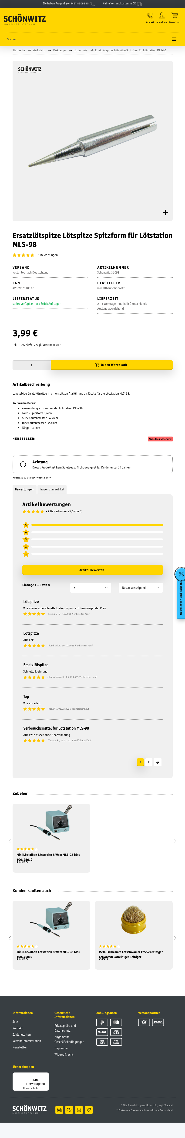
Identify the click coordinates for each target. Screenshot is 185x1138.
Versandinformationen (27, 1056)
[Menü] (46, 1090)
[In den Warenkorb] (112, 369)
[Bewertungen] (93, 258)
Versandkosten (52, 348)
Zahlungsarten (22, 1050)
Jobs (15, 1037)
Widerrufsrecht (63, 1070)
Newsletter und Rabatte (180, 602)
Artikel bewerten (91, 574)
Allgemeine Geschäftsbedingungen (69, 1054)
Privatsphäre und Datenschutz (65, 1043)
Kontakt (18, 1043)
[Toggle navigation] (174, 43)
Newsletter (20, 1062)
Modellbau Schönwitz (160, 442)
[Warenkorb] (174, 21)
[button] (148, 21)
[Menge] (32, 369)
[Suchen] (86, 43)
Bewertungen (24, 493)
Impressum (61, 1064)
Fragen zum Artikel (52, 493)
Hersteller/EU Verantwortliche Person (32, 481)
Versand (169, 1120)
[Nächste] (157, 766)
